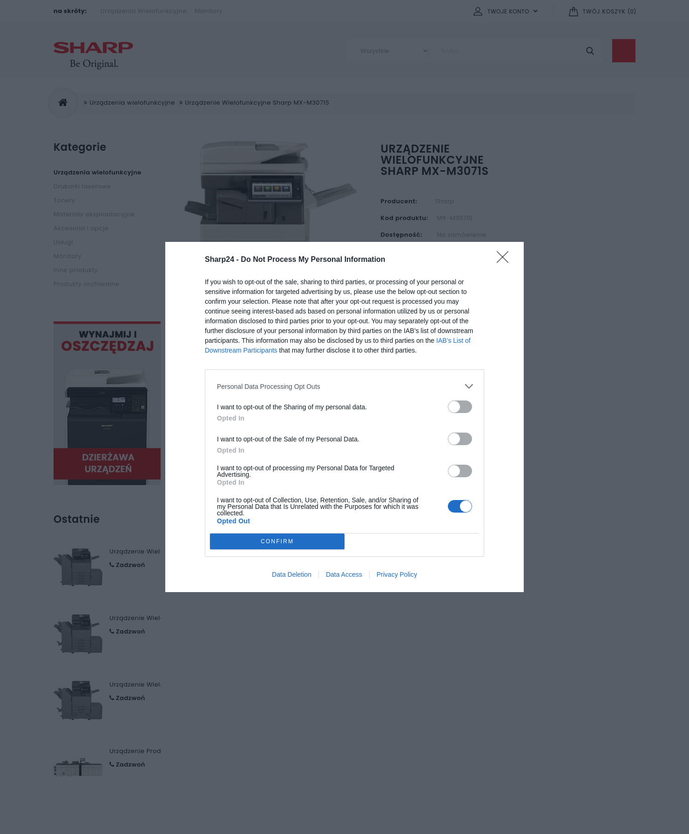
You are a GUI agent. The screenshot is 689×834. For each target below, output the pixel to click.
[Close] (505, 260)
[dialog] (344, 417)
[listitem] (344, 386)
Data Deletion (291, 574)
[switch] (460, 406)
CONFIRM (277, 541)
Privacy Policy (397, 574)
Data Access (344, 574)
